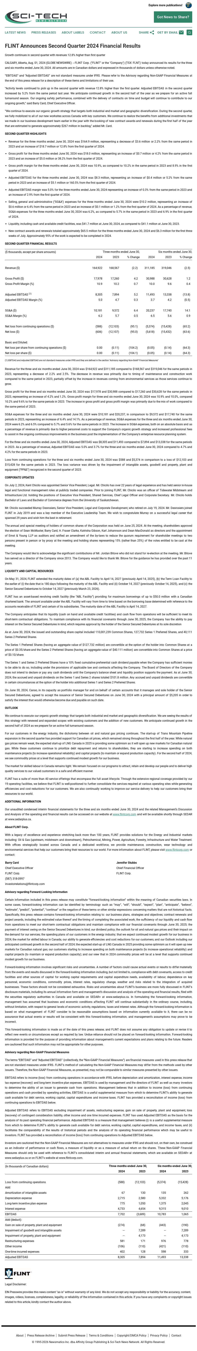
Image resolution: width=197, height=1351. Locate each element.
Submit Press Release (71, 1335)
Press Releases (43, 32)
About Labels (73, 32)
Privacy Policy (159, 1335)
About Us (119, 32)
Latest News (15, 32)
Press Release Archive (40, 1335)
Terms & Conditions (101, 1335)
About (19, 1335)
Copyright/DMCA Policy (131, 1335)
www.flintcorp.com (124, 814)
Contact (98, 32)
